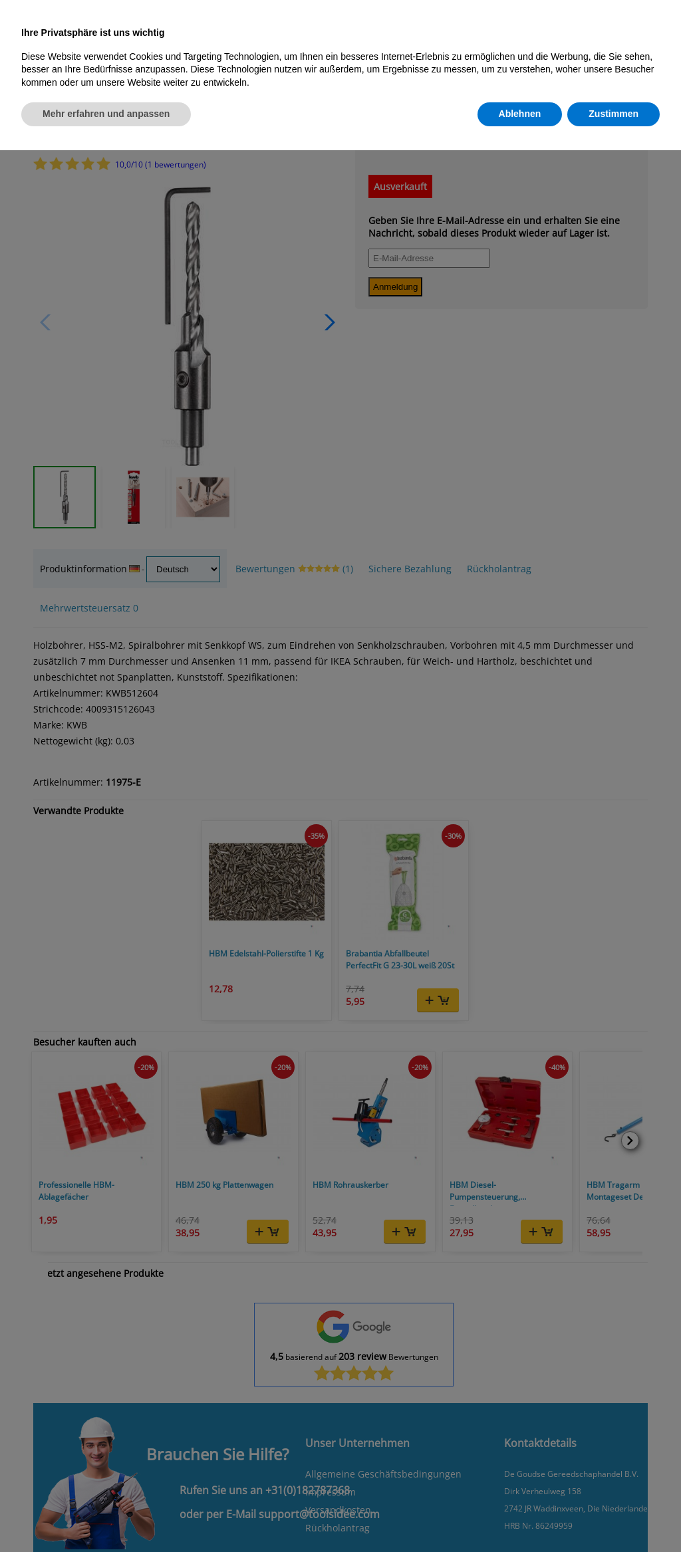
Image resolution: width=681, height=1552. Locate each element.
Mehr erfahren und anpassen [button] (106, 113)
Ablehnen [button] (520, 113)
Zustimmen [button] (613, 113)
